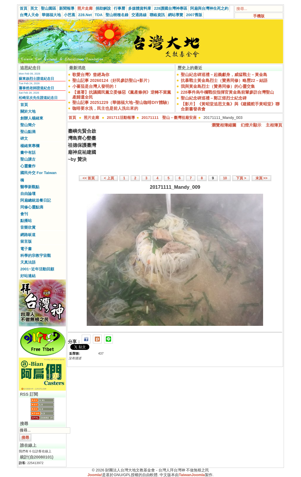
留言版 (26, 241)
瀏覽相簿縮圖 (224, 125)
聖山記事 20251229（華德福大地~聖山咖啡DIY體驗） (121, 102)
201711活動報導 (121, 117)
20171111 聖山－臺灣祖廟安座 (169, 117)
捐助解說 (103, 8)
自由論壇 (28, 193)
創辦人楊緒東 (31, 118)
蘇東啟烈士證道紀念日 (36, 79)
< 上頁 (109, 178)
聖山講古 (28, 159)
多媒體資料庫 (139, 8)
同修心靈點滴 (31, 207)
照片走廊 (85, 8)
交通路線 (139, 15)
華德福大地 (51, 15)
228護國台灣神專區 (170, 8)
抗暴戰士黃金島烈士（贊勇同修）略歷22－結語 (224, 80)
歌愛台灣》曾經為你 (90, 74)
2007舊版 (194, 15)
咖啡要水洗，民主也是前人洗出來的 (105, 108)
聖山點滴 (28, 131)
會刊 (24, 214)
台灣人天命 (29, 15)
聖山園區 (48, 8)
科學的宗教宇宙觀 (35, 255)
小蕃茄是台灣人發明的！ (95, 86)
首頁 (23, 8)
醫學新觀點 (29, 187)
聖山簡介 (28, 125)
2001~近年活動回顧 (37, 269)
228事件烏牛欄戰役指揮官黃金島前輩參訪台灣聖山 (227, 92)
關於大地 (28, 111)
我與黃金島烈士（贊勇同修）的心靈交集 (218, 86)
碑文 (24, 138)
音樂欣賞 (28, 227)
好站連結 (28, 276)
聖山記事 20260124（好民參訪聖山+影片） (112, 80)
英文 (34, 8)
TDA (99, 15)
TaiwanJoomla (192, 475)
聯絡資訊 (157, 15)
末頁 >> (261, 178)
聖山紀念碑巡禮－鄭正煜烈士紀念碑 (214, 98)
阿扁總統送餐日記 (35, 200)
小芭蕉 (69, 15)
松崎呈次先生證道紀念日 (38, 98)
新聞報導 (66, 8)
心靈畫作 (28, 166)
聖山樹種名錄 (117, 15)
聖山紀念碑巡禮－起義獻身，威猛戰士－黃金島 (224, 74)
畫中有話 (28, 152)
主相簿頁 (274, 125)
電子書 (26, 249)
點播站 (26, 220)
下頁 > (241, 178)
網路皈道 (28, 234)
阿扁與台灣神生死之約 (209, 8)
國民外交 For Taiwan (38, 173)
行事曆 (119, 8)
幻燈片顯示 (251, 125)
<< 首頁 (89, 178)
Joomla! (95, 475)
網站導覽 (175, 15)
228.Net (85, 15)
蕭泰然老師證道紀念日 (36, 88)
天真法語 (28, 262)
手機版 (259, 16)
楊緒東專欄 (29, 146)
